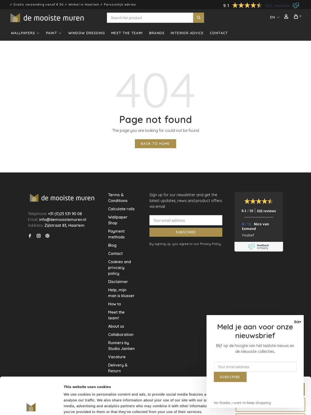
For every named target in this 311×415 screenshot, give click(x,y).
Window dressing (86, 33)
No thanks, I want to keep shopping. (242, 402)
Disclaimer (118, 281)
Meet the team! (127, 33)
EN (272, 17)
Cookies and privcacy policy (119, 267)
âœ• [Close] (297, 322)
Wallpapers (23, 33)
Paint (51, 33)
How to (114, 303)
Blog (112, 245)
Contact (219, 33)
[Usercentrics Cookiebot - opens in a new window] (31, 405)
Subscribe (186, 232)
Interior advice (187, 33)
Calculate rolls (121, 208)
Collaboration (120, 334)
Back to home (155, 143)
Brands (156, 33)
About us (116, 326)
